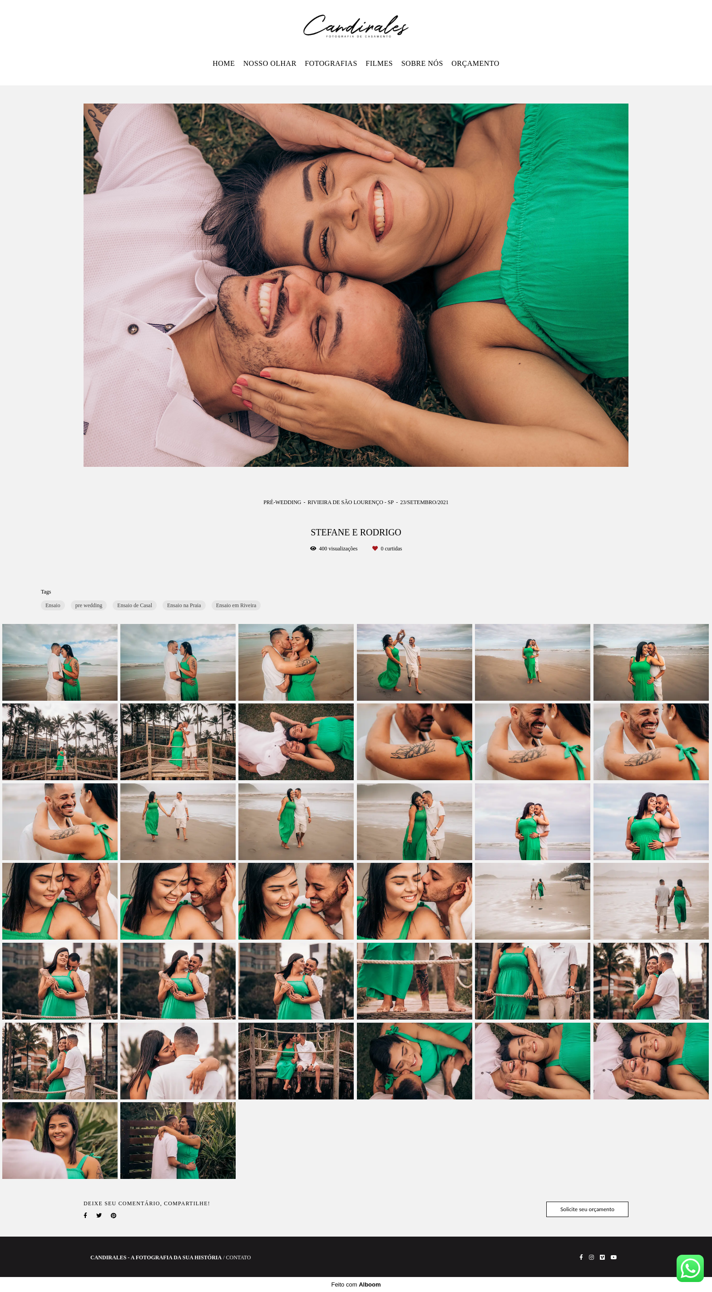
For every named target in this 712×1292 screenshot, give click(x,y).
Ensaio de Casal (134, 605)
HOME (224, 63)
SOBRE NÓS (422, 63)
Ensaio (52, 605)
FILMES (379, 63)
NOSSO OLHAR (270, 63)
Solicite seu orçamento (587, 1209)
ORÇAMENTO (475, 63)
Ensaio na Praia (184, 605)
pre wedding (89, 605)
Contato (238, 1257)
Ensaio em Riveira (236, 605)
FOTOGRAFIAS (331, 63)
